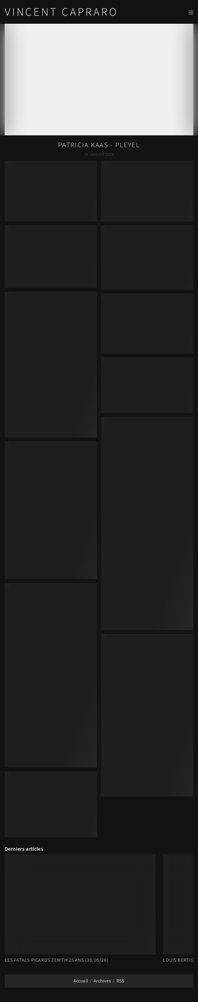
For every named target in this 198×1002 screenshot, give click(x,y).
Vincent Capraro (61, 12)
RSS (120, 981)
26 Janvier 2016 (99, 154)
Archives (102, 981)
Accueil (81, 981)
